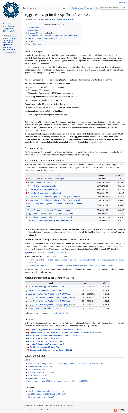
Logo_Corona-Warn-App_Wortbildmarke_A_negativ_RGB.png (51, 297)
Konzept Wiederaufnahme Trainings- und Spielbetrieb (56, 19)
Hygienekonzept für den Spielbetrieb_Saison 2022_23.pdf (49, 217)
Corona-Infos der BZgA (36, 378)
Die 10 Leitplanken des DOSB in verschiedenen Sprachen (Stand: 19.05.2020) (57, 381)
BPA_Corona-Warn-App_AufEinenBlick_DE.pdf (45, 287)
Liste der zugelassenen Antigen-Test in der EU (45, 391)
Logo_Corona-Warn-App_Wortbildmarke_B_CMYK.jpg (48, 301)
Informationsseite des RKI (37, 369)
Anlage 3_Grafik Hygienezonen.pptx (41, 186)
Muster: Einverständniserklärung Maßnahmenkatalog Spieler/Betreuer (56, 335)
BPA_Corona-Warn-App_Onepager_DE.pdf (43, 290)
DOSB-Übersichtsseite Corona (39, 375)
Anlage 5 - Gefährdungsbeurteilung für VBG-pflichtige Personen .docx (53, 197)
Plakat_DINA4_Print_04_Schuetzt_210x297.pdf (45, 308)
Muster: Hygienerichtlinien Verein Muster (45, 338)
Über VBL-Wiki (39, 410)
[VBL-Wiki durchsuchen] (113, 7)
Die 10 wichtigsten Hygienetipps (39, 397)
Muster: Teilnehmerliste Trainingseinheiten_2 (47, 344)
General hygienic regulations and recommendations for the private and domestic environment (65, 332)
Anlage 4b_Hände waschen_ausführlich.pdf (43, 193)
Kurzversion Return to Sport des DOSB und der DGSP (48, 253)
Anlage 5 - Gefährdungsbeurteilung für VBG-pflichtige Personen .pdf (53, 200)
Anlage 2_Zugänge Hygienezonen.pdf (41, 182)
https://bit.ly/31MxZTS (59, 313)
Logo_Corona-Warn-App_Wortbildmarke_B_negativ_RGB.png (51, 305)
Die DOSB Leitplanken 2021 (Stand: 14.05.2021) (46, 394)
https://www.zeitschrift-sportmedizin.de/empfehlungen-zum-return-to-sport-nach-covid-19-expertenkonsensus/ (69, 266)
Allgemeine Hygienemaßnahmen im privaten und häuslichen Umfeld (56, 330)
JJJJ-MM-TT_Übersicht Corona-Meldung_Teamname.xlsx (49, 221)
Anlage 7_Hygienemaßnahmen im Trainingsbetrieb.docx (48, 210)
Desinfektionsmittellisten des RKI (40, 372)
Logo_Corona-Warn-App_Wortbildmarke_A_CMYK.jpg (48, 294)
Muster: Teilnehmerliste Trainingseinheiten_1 (47, 341)
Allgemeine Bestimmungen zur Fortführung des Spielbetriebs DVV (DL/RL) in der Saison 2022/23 (64, 364)
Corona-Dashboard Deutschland (39, 366)
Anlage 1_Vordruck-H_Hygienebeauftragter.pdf (45, 179)
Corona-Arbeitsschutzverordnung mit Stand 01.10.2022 (51, 350)
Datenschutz (28, 410)
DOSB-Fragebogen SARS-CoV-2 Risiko (45, 347)
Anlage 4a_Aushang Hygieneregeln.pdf (42, 189)
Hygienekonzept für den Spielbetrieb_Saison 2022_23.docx (49, 214)
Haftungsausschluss (51, 410)
